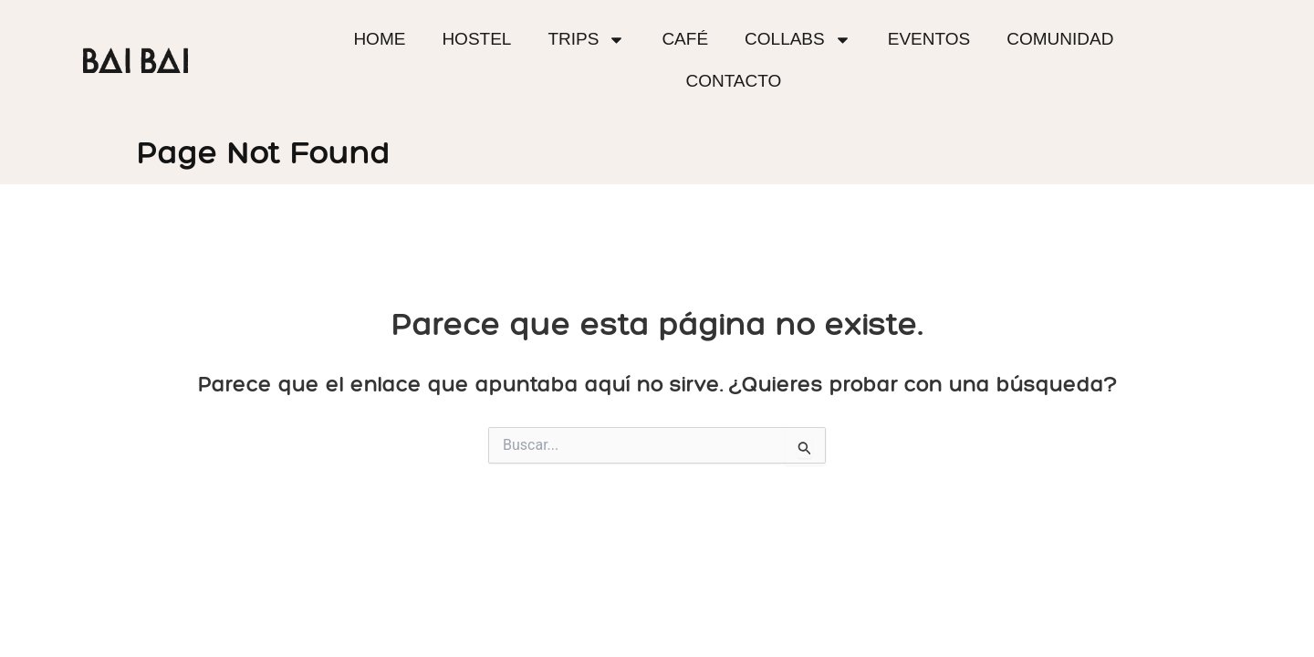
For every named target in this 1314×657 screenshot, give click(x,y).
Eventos (929, 38)
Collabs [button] (798, 39)
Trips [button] (586, 39)
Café (685, 38)
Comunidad (1059, 38)
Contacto (733, 80)
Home (379, 38)
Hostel (476, 38)
